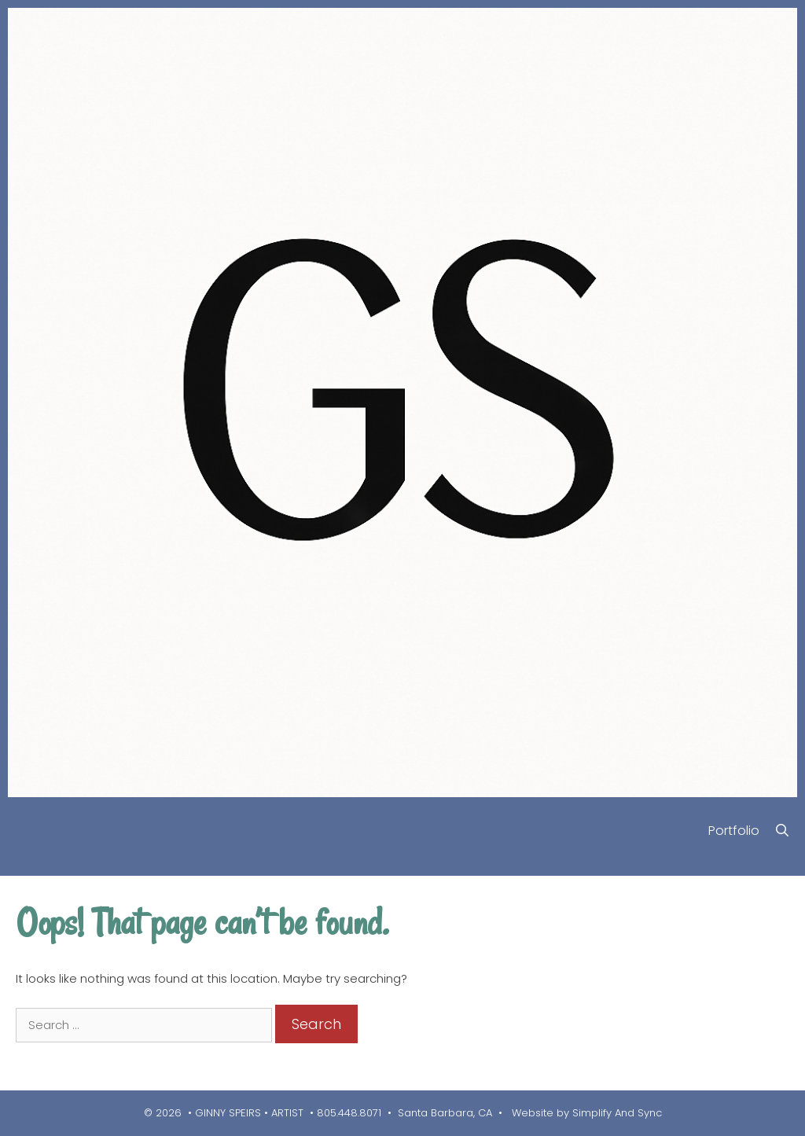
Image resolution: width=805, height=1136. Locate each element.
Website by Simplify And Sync (585, 1112)
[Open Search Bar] (781, 830)
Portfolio (733, 831)
